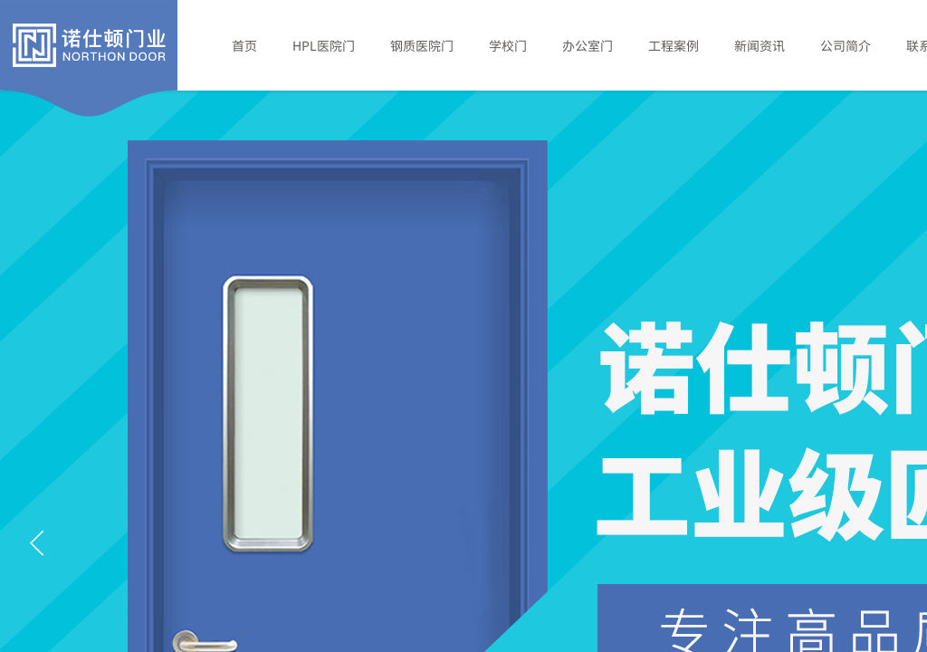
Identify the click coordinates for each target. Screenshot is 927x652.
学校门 (508, 45)
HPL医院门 (323, 45)
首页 (244, 45)
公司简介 (845, 45)
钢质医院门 (422, 45)
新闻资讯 (759, 45)
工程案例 (673, 45)
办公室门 (587, 45)
